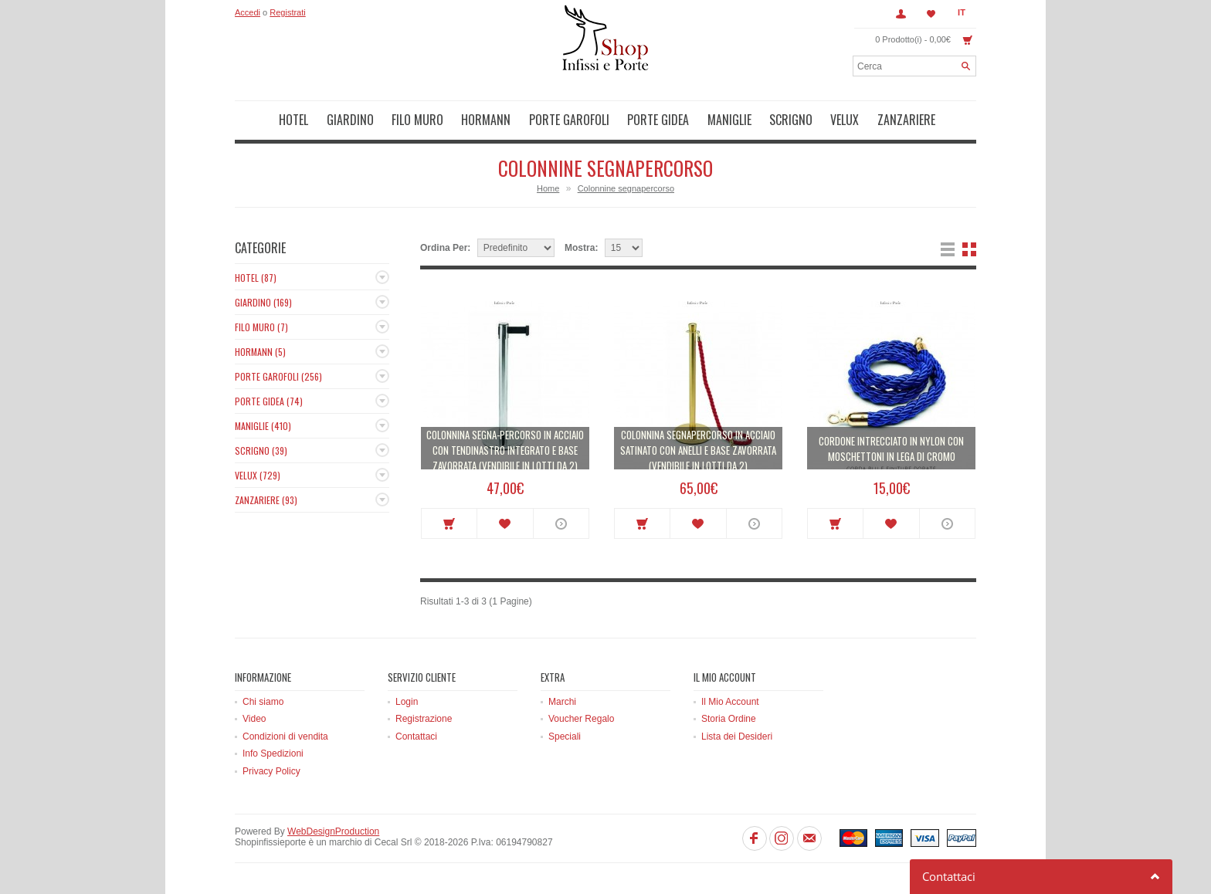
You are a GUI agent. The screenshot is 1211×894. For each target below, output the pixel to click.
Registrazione (423, 718)
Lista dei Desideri (736, 736)
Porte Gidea (658, 119)
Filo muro (417, 119)
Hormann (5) (260, 351)
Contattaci (416, 736)
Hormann (486, 119)
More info (561, 523)
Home (548, 188)
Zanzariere (906, 119)
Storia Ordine (728, 718)
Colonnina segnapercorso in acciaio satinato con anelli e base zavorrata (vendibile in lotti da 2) (698, 450)
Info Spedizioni (273, 753)
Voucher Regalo (581, 718)
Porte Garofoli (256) (278, 376)
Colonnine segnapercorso (626, 188)
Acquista (449, 523)
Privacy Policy (271, 771)
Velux (844, 119)
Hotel (293, 119)
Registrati (287, 12)
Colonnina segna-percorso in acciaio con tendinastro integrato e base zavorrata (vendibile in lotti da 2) (505, 450)
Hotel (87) (255, 277)
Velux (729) (257, 475)
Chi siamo (263, 701)
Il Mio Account (730, 701)
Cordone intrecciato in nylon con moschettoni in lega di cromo (891, 448)
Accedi (247, 12)
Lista (948, 249)
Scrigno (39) (261, 450)
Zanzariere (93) (266, 499)
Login (406, 701)
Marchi (562, 701)
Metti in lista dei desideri (505, 523)
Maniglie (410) (263, 425)
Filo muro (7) (261, 327)
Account (900, 14)
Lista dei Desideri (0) (931, 14)
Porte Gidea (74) (269, 401)
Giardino (350, 119)
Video (254, 718)
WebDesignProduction (333, 831)
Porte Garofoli (569, 119)
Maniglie (729, 119)
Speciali (564, 736)
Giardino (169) (263, 302)
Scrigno (790, 119)
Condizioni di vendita (285, 736)
